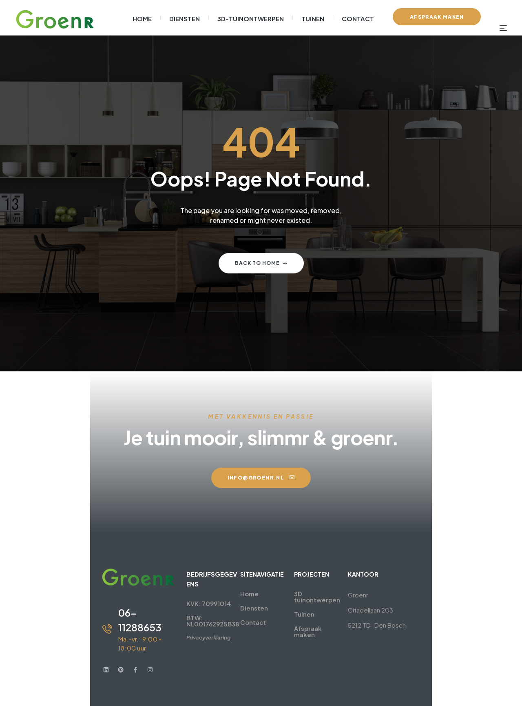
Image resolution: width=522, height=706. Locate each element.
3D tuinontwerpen (337, 593)
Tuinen (320, 608)
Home (234, 593)
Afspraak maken (334, 622)
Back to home (261, 263)
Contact (237, 622)
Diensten (238, 608)
